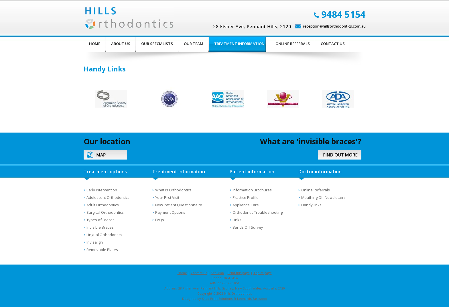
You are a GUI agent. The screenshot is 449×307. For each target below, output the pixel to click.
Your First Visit (167, 197)
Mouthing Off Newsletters (323, 197)
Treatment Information (239, 43)
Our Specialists (157, 43)
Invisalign (94, 242)
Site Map (217, 273)
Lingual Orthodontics (104, 234)
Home (94, 43)
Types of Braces (100, 219)
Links (237, 219)
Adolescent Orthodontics (107, 197)
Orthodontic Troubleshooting (258, 212)
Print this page (239, 273)
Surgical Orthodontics (105, 212)
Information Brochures (252, 190)
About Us (120, 43)
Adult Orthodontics (102, 204)
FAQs (159, 219)
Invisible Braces (100, 227)
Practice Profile (246, 197)
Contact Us (333, 43)
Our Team (193, 43)
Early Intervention (101, 190)
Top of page (262, 273)
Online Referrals (292, 43)
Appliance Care (246, 204)
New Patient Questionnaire (178, 204)
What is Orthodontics (173, 190)
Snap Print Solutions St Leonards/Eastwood (234, 298)
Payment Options (170, 212)
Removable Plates (102, 249)
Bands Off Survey (248, 227)
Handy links (311, 204)
